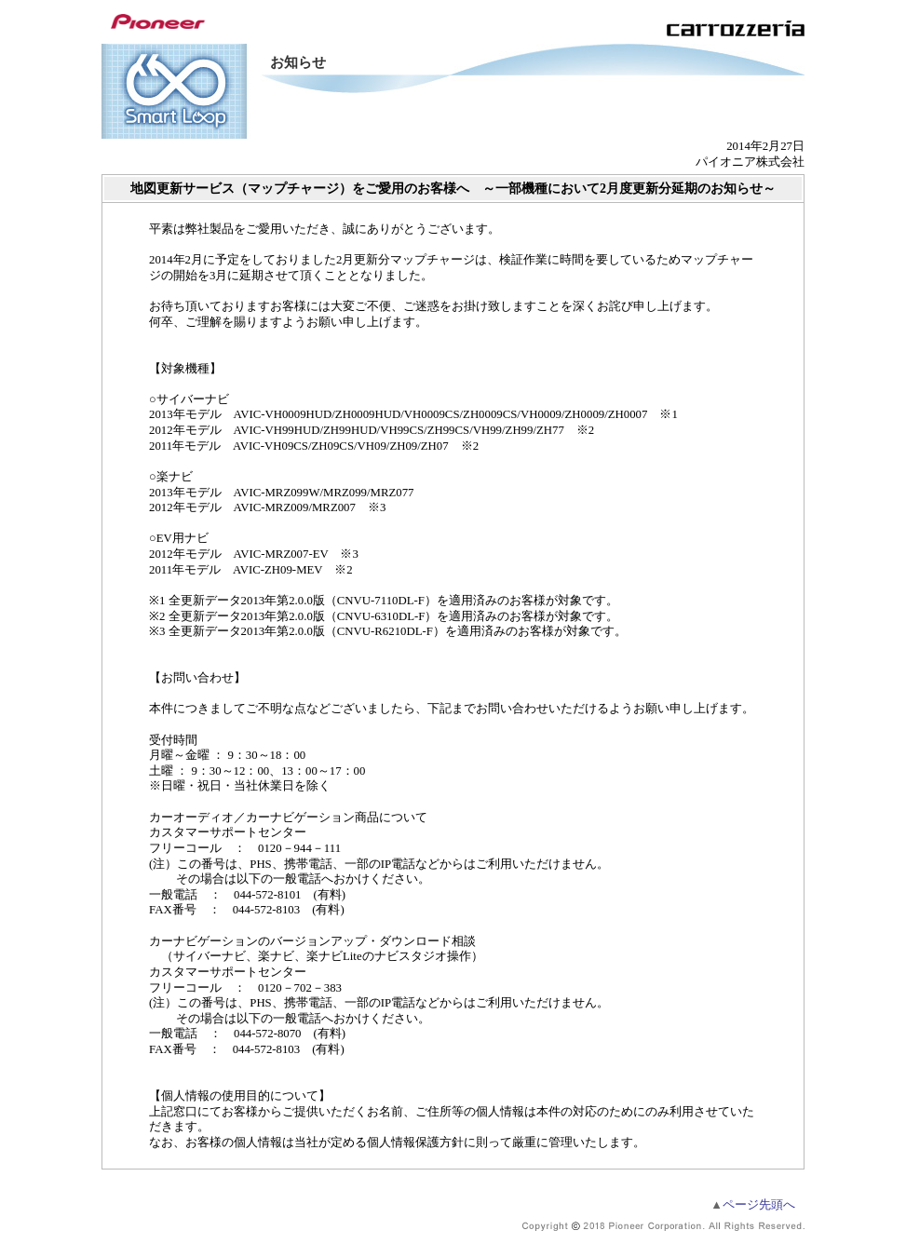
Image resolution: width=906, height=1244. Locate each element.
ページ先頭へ (752, 1204)
